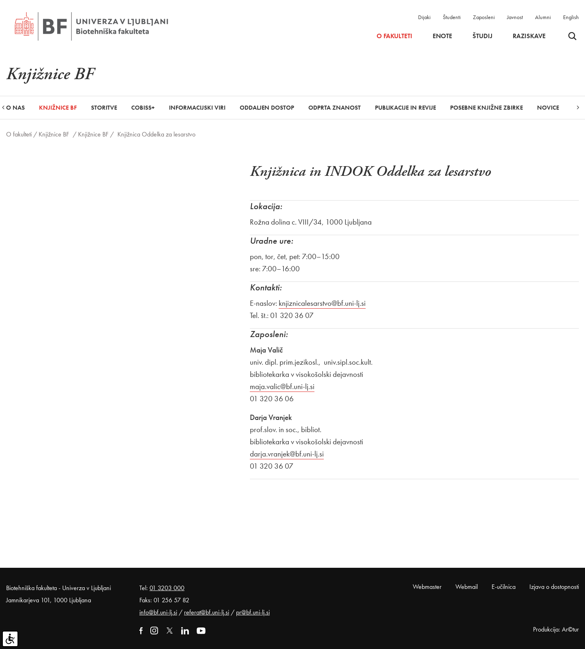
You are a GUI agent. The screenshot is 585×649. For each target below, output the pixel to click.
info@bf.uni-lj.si (158, 612)
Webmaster (427, 586)
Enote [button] (442, 36)
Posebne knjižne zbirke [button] (486, 108)
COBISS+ (143, 108)
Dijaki (424, 17)
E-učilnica (504, 586)
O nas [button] (15, 108)
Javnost (515, 17)
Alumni (543, 17)
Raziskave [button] (529, 36)
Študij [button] (482, 36)
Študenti (452, 17)
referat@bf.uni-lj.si (206, 612)
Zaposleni (484, 17)
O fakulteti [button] (394, 36)
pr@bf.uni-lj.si (253, 612)
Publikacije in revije (405, 108)
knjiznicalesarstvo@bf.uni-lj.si (322, 303)
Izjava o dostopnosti (554, 586)
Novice (548, 108)
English (571, 17)
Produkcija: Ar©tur (556, 629)
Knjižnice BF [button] (58, 108)
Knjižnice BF (54, 134)
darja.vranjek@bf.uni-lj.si (287, 454)
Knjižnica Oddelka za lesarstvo (156, 134)
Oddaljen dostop (267, 108)
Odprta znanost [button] (334, 108)
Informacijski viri (197, 108)
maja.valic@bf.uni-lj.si (282, 386)
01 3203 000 (167, 588)
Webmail (466, 586)
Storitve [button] (104, 108)
